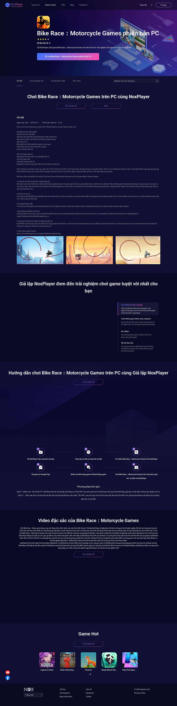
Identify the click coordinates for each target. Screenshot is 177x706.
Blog (72, 5)
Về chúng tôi (65, 693)
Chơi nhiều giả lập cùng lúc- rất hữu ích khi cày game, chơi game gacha (136, 336)
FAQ (63, 5)
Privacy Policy (139, 693)
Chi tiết (19, 81)
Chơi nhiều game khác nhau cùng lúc (136, 319)
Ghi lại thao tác (127, 343)
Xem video (77, 81)
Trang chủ (35, 5)
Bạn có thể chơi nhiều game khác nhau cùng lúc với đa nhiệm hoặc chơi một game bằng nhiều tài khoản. (138, 323)
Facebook (83, 5)
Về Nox (62, 689)
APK (106, 106)
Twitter (88, 697)
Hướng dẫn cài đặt (58, 81)
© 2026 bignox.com (142, 689)
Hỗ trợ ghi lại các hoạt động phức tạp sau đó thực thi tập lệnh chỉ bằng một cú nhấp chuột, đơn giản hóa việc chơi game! (137, 349)
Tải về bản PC (71, 106)
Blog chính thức (66, 697)
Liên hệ (89, 689)
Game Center (50, 5)
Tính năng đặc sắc (36, 81)
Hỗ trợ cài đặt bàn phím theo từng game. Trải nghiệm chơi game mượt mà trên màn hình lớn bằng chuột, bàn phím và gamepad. (138, 310)
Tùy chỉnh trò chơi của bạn (131, 305)
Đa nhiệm (125, 331)
